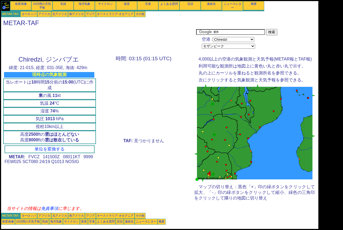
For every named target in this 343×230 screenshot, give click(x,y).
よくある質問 (169, 3)
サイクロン (105, 3)
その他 (140, 14)
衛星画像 (21, 3)
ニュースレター (146, 221)
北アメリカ (59, 14)
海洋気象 (84, 3)
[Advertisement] (98, 41)
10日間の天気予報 (28, 221)
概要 (254, 3)
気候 (63, 3)
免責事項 (49, 208)
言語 (190, 3)
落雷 (127, 3)
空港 (148, 3)
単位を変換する (50, 149)
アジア (90, 14)
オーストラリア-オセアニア (115, 14)
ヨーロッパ (28, 14)
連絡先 (211, 3)
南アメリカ (76, 14)
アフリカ (44, 14)
